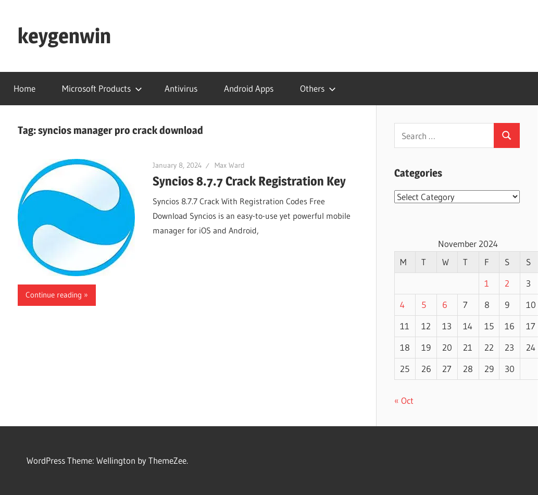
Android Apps (248, 88)
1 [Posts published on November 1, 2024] (486, 283)
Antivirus (181, 88)
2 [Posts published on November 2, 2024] (507, 283)
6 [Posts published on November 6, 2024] (444, 304)
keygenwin (64, 35)
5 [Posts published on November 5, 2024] (423, 304)
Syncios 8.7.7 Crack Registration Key (249, 181)
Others (318, 88)
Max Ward (230, 165)
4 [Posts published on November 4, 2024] (402, 304)
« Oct (404, 400)
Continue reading (54, 295)
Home (24, 88)
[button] (76, 217)
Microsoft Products (102, 88)
